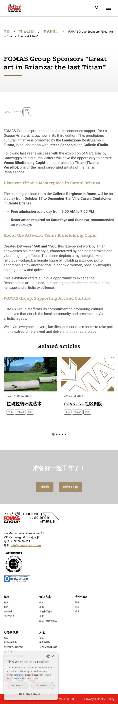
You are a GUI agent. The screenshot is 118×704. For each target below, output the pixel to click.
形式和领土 (51, 31)
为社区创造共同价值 (13, 656)
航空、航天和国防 (48, 620)
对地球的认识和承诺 (13, 647)
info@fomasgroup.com (26, 545)
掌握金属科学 (10, 642)
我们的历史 (9, 616)
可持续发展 (26, 31)
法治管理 (8, 611)
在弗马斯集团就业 (48, 647)
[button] (53, 434)
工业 (41, 616)
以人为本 (8, 651)
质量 (77, 611)
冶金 (77, 602)
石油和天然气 (46, 611)
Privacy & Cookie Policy (99, 699)
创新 (77, 607)
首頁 (6, 31)
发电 (41, 607)
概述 (6, 602)
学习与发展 (44, 642)
